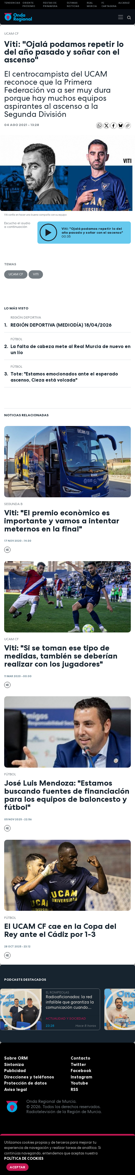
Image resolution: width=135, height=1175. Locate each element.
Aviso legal (15, 1089)
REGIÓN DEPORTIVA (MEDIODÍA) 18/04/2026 (61, 325)
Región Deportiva (26, 317)
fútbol (16, 339)
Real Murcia (92, 4)
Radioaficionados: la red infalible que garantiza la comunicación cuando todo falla (70, 1002)
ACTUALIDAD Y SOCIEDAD (66, 1018)
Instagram (81, 1077)
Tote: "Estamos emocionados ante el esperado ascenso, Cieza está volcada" (64, 376)
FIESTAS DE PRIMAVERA (50, 4)
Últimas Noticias (73, 4)
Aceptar (17, 1167)
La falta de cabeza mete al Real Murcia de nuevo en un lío (71, 349)
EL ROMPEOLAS (57, 992)
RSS (74, 1089)
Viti (36, 274)
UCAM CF (11, 33)
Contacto (80, 1058)
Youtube (79, 1083)
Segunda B (13, 504)
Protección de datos (25, 1083)
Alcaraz (124, 2)
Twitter (78, 1064)
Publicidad (15, 1070)
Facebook (81, 1070)
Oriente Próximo (28, 4)
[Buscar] (127, 16)
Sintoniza (14, 1064)
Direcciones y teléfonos (29, 1077)
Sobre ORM (16, 1058)
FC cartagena (108, 4)
